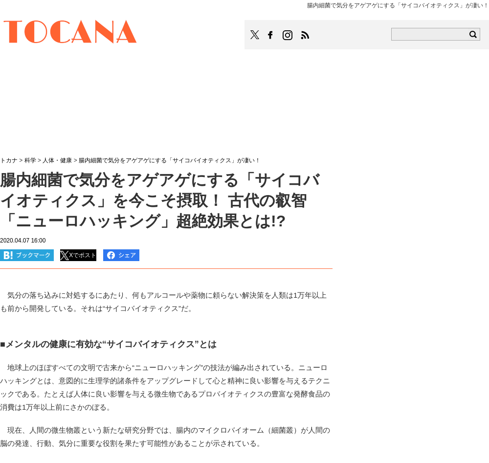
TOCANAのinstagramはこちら (288, 35)
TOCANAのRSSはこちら (305, 35)
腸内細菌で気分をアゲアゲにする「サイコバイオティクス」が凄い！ (170, 160)
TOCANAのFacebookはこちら (270, 35)
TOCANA (70, 33)
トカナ (9, 160)
